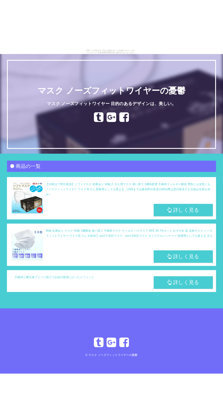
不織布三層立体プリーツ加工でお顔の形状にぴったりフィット (54, 277)
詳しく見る (183, 210)
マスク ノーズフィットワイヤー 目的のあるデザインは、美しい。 (111, 103)
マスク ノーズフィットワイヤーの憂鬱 (111, 90)
